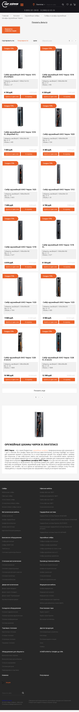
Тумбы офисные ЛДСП (46, 499)
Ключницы (43, 635)
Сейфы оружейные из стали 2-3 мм (50, 548)
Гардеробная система (48, 512)
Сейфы (4, 488)
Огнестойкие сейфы (8, 499)
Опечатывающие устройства (49, 632)
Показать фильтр (39, 22)
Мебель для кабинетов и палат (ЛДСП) (51, 603)
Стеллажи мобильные (9, 579)
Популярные (44, 675)
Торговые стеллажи (9, 628)
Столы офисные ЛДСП (46, 503)
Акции (6, 682)
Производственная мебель (50, 561)
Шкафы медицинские (46, 588)
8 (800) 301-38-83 (31, 10)
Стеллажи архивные (8, 565)
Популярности (23, 41)
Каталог (16, 16)
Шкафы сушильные (46, 572)
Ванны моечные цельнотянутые (12, 659)
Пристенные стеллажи (9, 632)
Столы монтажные (45, 576)
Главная (5, 16)
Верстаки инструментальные (49, 565)
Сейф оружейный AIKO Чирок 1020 (58, 134)
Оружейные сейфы (32, 16)
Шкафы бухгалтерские (9, 523)
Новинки (5, 675)
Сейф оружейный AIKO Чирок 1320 (20, 302)
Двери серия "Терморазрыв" (11, 596)
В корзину (28, 96)
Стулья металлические (47, 507)
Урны (41, 643)
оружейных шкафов (40, 450)
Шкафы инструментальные (48, 568)
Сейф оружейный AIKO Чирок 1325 (58, 302)
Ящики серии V (44, 612)
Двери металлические (10, 585)
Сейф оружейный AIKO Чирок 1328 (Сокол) (20, 359)
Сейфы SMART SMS (8, 545)
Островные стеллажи (8, 639)
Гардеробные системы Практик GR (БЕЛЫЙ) (53, 516)
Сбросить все (47, 41)
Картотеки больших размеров (11, 530)
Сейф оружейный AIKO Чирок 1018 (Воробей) (58, 76)
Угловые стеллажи (8, 635)
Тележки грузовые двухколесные (12, 616)
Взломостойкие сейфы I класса (11, 507)
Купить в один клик (12, 96)
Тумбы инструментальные (48, 579)
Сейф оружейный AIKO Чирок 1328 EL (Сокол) (58, 359)
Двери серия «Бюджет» (9, 588)
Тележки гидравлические (10, 612)
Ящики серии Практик (46, 616)
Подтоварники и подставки (10, 670)
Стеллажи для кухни (8, 666)
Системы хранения (8, 623)
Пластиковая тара (46, 608)
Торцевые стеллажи (8, 643)
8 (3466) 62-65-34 (48, 10)
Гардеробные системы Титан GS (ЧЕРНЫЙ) (53, 532)
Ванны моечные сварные (10, 655)
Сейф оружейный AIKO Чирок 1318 (20, 247)
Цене (35, 41)
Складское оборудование (11, 608)
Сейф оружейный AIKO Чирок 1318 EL (58, 246)
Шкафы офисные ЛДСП (47, 492)
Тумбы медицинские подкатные (49, 599)
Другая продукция (46, 628)
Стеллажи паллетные (8, 576)
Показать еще (39, 390)
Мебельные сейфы (8, 492)
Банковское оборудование (12, 537)
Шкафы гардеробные (8, 519)
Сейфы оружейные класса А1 (49, 552)
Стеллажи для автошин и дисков (12, 572)
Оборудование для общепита (13, 652)
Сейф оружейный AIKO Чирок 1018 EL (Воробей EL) (20, 133)
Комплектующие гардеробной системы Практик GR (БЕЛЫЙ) (58, 519)
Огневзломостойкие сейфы (10, 503)
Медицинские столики (47, 596)
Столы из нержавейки (9, 663)
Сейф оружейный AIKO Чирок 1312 (58, 189)
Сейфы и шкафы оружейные (55, 16)
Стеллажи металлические (11, 561)
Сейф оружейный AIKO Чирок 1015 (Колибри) (20, 76)
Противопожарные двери (10, 599)
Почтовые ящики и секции (48, 639)
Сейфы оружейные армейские (49, 556)
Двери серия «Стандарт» (9, 592)
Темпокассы (6, 548)
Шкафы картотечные (8, 527)
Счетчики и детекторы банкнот (11, 552)
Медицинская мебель (48, 585)
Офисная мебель (46, 488)
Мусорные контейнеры (47, 619)
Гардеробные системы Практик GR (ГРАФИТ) (53, 523)
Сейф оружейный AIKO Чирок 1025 (20, 189)
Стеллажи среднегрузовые (10, 568)
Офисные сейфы (7, 496)
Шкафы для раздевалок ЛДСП (49, 496)
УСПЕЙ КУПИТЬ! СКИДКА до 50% (51, 652)
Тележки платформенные (10, 619)
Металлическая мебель (10, 512)
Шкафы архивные (7, 516)
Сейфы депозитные (8, 541)
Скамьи (42, 646)
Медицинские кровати (47, 592)
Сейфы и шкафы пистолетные (49, 541)
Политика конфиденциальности (12, 704)
